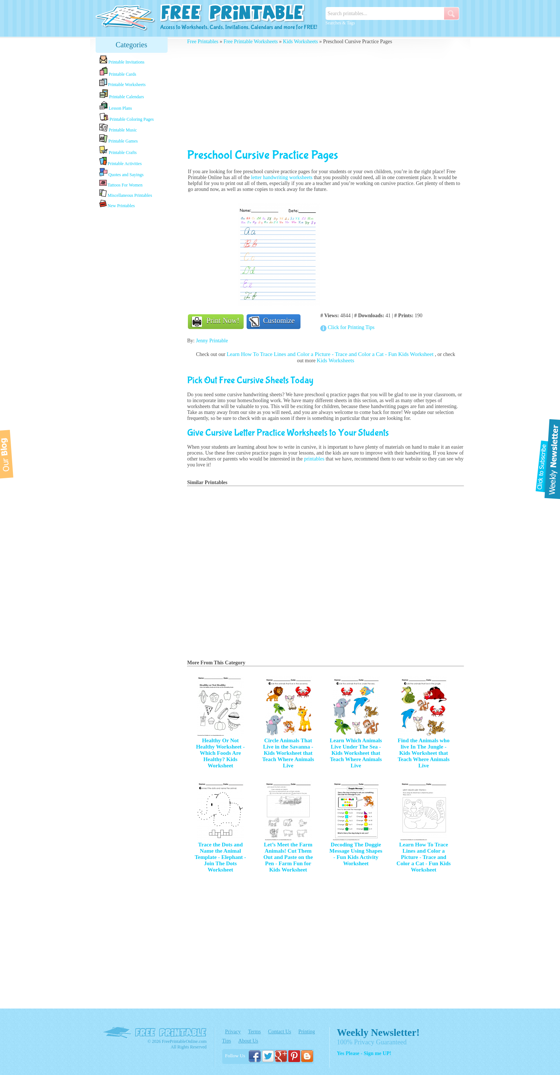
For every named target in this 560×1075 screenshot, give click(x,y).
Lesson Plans (115, 106)
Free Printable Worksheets (250, 41)
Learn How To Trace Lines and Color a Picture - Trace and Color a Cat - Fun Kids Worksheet (331, 354)
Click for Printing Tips (351, 327)
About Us (248, 1041)
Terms (254, 1031)
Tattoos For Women (120, 183)
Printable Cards (117, 71)
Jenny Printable (212, 340)
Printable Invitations (122, 60)
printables (314, 459)
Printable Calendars (121, 94)
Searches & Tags (340, 22)
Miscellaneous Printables (125, 193)
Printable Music (118, 128)
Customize (279, 320)
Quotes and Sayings (121, 172)
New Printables (117, 204)
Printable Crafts (118, 150)
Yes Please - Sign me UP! (364, 1053)
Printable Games (118, 139)
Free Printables (202, 41)
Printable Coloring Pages (126, 117)
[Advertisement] (131, 326)
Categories (131, 45)
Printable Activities (120, 161)
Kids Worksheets (300, 41)
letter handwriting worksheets (281, 177)
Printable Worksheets (122, 83)
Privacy (233, 1031)
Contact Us (279, 1031)
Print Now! (222, 320)
